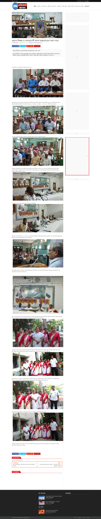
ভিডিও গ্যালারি (71, 6)
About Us (79, 517)
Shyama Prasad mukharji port (36, 42)
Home (75, 517)
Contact (88, 517)
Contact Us (87, 6)
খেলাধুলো (59, 6)
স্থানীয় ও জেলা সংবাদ (52, 6)
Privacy (84, 517)
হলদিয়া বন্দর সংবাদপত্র (79, 6)
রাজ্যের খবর (44, 6)
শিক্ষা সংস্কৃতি (64, 6)
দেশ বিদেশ (39, 6)
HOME (35, 6)
